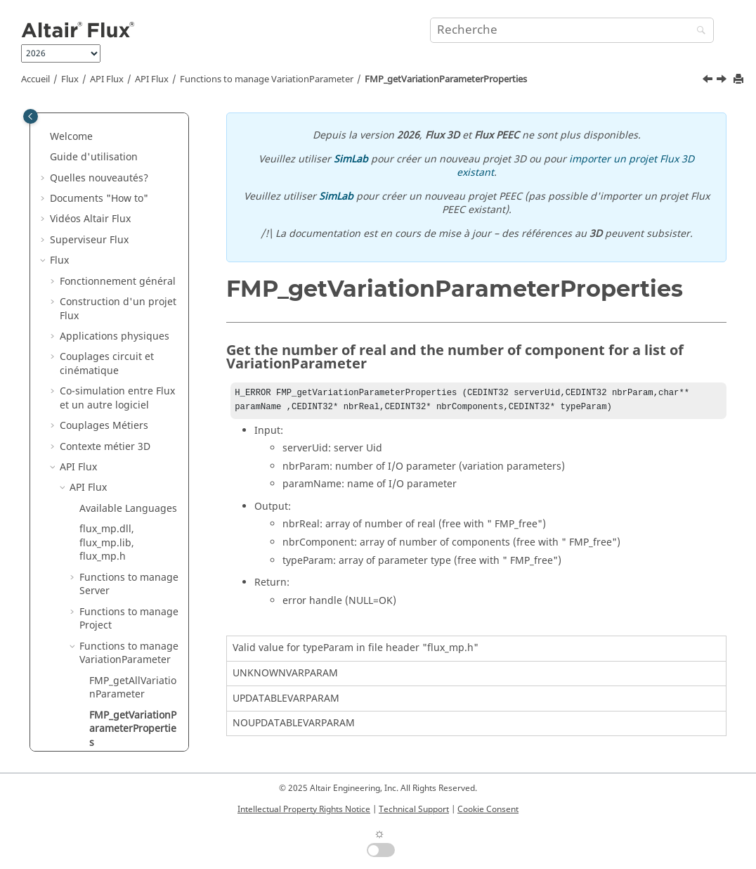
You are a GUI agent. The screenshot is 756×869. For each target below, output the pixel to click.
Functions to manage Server (128, 176)
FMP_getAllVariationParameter (132, 280)
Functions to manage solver (128, 534)
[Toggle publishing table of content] (30, 116)
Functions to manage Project (128, 211)
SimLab (351, 159)
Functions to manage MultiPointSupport (128, 465)
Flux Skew (73, 700)
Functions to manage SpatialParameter (128, 431)
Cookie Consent (488, 809)
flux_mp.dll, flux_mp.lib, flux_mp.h (106, 135)
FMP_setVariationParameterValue (132, 362)
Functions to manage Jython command (128, 603)
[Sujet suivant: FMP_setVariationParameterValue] (723, 80)
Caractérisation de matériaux (93, 728)
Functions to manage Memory (128, 638)
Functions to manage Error (128, 672)
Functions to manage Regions (128, 500)
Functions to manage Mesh (128, 569)
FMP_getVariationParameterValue (132, 396)
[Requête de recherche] (572, 30)
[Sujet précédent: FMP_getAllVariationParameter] (709, 80)
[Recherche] (697, 31)
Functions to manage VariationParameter (266, 79)
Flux (70, 79)
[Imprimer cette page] (739, 79)
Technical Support (414, 809)
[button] (73, 122)
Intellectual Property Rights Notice (303, 809)
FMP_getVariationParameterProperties (446, 79)
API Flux (107, 79)
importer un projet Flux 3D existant (576, 166)
